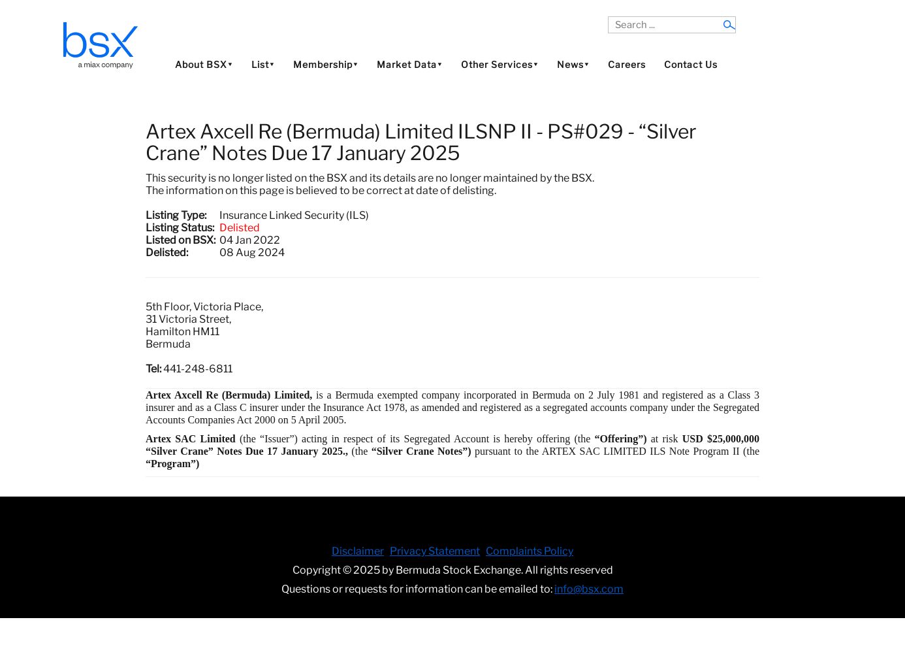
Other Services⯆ (500, 64)
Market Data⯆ (410, 64)
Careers (627, 64)
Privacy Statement (435, 551)
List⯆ (263, 64)
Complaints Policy (529, 551)
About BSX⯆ (204, 64)
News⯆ (573, 64)
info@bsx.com (589, 589)
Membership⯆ (325, 64)
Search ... (608, 16)
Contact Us (691, 64)
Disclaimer (358, 551)
